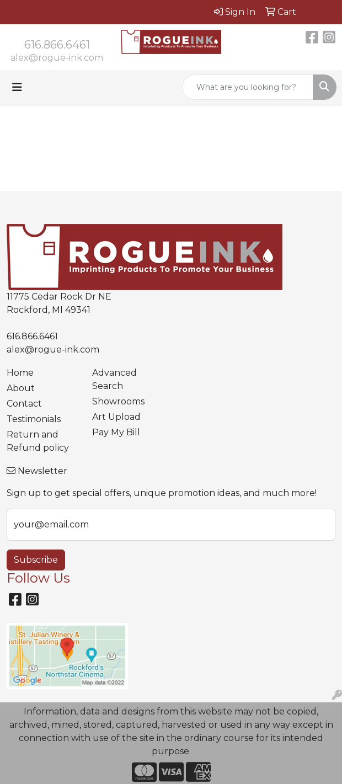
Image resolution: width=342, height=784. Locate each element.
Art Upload (116, 417)
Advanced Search (114, 379)
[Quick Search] (247, 87)
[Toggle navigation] (17, 87)
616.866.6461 (57, 44)
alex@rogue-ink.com (56, 57)
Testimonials (34, 419)
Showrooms (118, 401)
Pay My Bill (116, 432)
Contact (24, 403)
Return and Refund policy (38, 441)
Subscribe (36, 559)
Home (20, 372)
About (21, 388)
